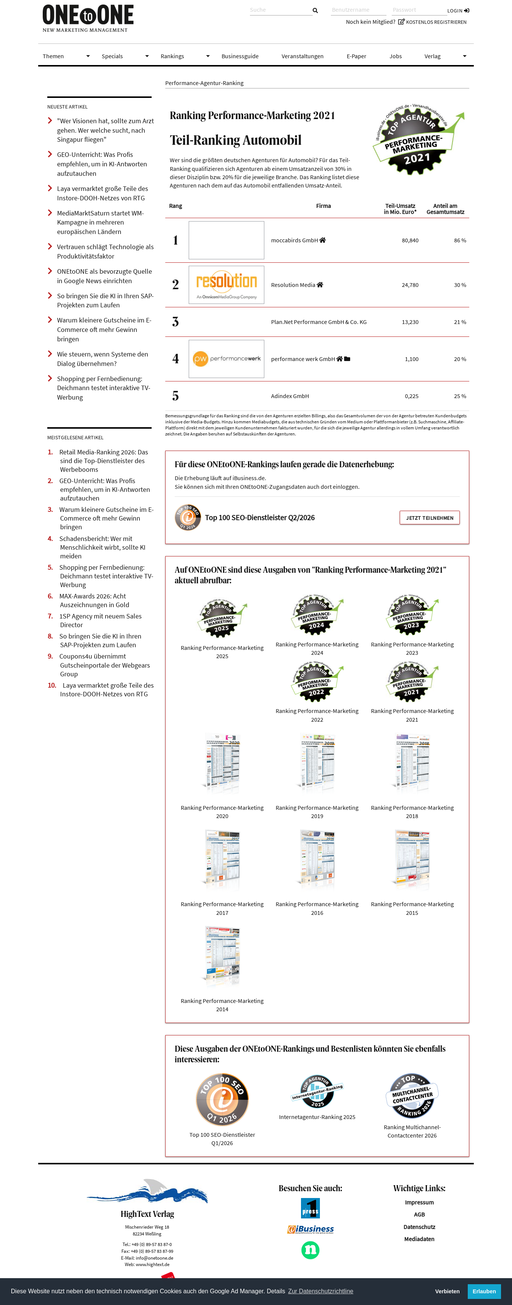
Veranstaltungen (303, 56)
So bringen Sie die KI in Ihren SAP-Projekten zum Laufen (100, 640)
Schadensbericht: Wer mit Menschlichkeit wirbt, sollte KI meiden (102, 547)
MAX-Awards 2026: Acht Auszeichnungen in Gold (94, 600)
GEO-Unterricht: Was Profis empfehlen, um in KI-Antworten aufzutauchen (104, 489)
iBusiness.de (249, 478)
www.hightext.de (152, 1264)
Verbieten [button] (447, 1291)
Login (458, 10)
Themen (68, 56)
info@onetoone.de (154, 1258)
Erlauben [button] (484, 1291)
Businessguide (240, 56)
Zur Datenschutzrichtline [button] (321, 1291)
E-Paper (356, 56)
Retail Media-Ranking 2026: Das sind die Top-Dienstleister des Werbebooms (103, 461)
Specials (127, 56)
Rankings (187, 56)
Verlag (447, 56)
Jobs (395, 56)
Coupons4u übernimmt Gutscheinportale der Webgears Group (104, 665)
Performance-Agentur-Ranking (204, 83)
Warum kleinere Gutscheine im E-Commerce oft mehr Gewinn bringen (106, 518)
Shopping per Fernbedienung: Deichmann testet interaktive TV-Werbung (106, 576)
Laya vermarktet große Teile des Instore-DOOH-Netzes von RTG (107, 689)
